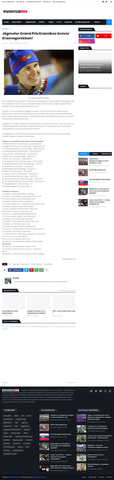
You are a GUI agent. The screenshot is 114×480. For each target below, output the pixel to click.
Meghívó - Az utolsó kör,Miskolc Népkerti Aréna (98, 446)
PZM (27, 447)
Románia (6, 450)
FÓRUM (109, 477)
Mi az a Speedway (8, 2)
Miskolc (20, 447)
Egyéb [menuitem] (41, 22)
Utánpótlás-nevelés (10, 454)
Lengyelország (20, 419)
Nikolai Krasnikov (36, 264)
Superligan (16, 443)
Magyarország (17, 440)
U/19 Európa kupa (9, 447)
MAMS (25, 433)
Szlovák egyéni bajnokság (99, 179)
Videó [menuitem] (51, 22)
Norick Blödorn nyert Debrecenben (10, 312)
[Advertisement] (95, 135)
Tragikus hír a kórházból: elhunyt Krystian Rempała (98, 427)
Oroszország (48, 264)
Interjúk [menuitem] (68, 22)
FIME (16, 423)
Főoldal (5, 29)
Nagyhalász (7, 426)
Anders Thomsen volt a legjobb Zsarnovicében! (36, 312)
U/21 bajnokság (18, 450)
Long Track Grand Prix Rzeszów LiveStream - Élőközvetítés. (100, 437)
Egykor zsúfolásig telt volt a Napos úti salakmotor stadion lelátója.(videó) (99, 417)
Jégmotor (16, 264)
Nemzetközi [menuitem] (31, 22)
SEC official (20, 2)
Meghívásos (8, 423)
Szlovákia (7, 440)
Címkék (95, 154)
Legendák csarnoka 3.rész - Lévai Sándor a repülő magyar (62, 467)
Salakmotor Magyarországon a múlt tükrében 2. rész (98, 161)
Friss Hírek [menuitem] (16, 22)
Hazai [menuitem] (96, 22)
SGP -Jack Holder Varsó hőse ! (64, 312)
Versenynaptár (15, 433)
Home (84, 477)
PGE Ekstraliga (8, 419)
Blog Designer (15, 477)
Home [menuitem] (6, 22)
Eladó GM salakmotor (97, 170)
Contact (101, 477)
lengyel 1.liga (25, 426)
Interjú (6, 433)
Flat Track (7, 443)
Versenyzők (106, 154)
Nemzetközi (25, 264)
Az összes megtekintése (68, 290)
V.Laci (16, 278)
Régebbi (71, 382)
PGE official (46, 2)
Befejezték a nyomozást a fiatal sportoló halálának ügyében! (99, 191)
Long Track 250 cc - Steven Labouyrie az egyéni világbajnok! (99, 202)
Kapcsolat (92, 477)
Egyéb (16, 416)
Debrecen (27, 429)
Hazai (29, 416)
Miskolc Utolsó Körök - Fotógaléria (96, 456)
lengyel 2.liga (8, 436)
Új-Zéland (26, 443)
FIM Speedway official (33, 2)
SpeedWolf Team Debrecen (12, 429)
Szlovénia (29, 440)
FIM (10, 29)
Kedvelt (84, 154)
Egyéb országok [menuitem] (82, 22)
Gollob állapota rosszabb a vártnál (98, 465)
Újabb (5, 382)
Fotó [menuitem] (59, 22)
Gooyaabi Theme (39, 477)
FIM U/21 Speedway (58, 2)
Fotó (16, 426)
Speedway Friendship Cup (23, 436)
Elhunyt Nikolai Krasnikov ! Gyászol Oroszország (92, 66)
